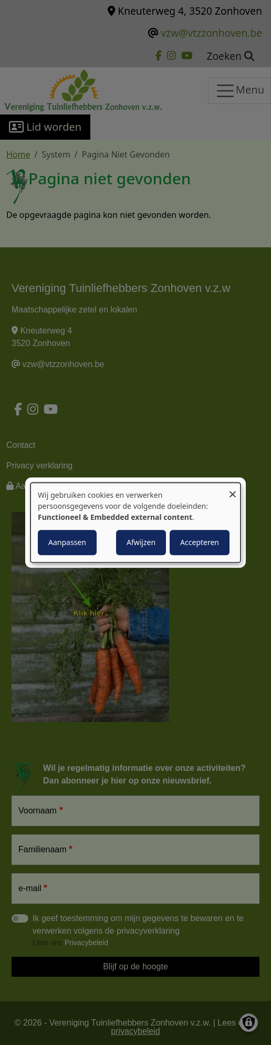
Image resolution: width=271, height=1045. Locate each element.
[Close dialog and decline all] (233, 489)
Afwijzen (141, 542)
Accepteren (199, 542)
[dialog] (135, 522)
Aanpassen (67, 542)
